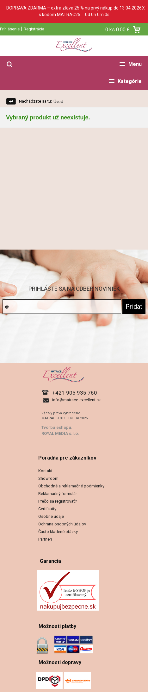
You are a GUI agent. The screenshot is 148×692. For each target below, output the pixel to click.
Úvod (58, 101)
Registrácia (34, 29)
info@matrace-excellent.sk (76, 399)
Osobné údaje (51, 516)
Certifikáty (47, 508)
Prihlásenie (10, 29)
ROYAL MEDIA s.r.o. (60, 433)
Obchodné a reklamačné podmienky (71, 486)
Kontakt (45, 470)
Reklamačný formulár (57, 493)
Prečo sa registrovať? (57, 501)
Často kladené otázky (58, 531)
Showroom (48, 478)
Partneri (45, 539)
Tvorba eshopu (56, 427)
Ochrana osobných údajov (62, 524)
